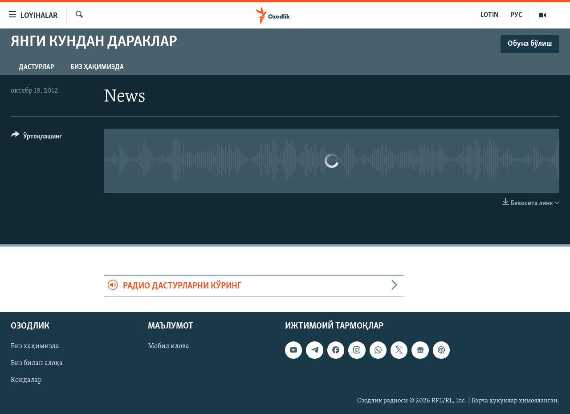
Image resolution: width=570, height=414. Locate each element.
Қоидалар (26, 380)
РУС (516, 15)
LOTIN (489, 15)
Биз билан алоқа (37, 363)
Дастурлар (36, 67)
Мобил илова (168, 346)
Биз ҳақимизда (97, 67)
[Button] (36, 138)
